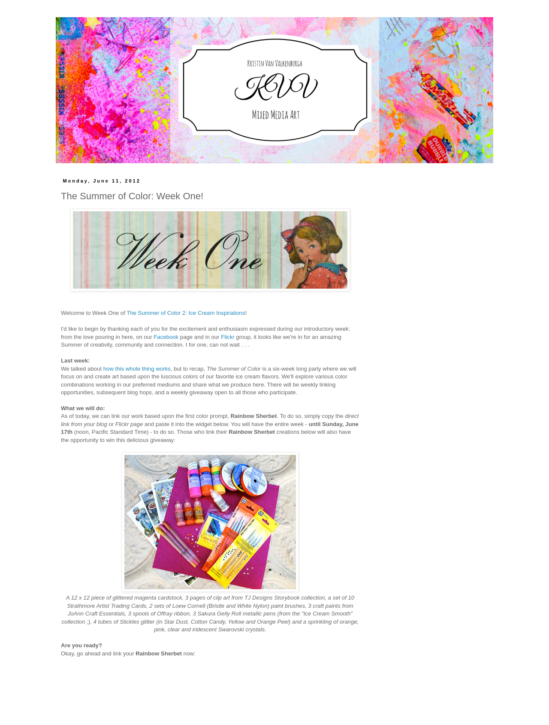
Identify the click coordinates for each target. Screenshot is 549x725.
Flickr (228, 337)
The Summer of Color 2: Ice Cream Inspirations (186, 313)
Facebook (166, 337)
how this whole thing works (137, 369)
